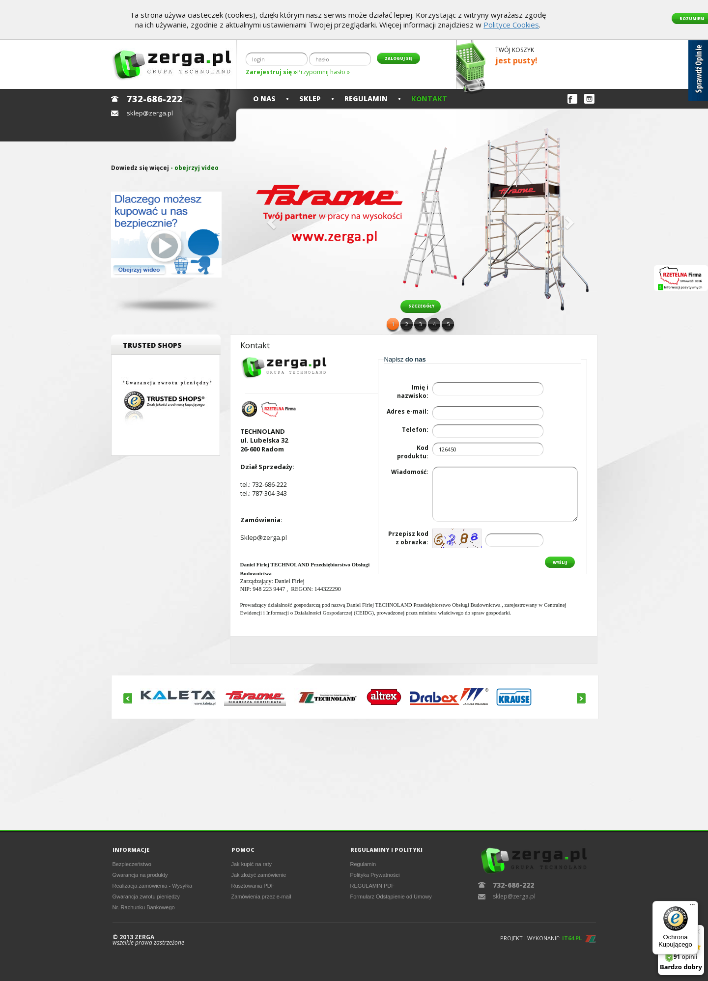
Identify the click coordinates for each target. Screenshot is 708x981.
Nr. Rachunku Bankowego (144, 907)
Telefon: (415, 429)
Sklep (310, 98)
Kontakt (429, 98)
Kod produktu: (412, 452)
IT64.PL (572, 938)
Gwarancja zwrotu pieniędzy (146, 896)
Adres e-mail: (407, 411)
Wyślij (560, 562)
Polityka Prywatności (375, 875)
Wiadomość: (409, 472)
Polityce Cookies (511, 24)
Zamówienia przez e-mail (261, 896)
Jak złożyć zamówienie (258, 875)
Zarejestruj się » (271, 72)
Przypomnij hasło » (323, 72)
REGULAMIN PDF (372, 886)
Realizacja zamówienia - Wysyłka (153, 886)
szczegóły (421, 305)
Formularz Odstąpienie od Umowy (391, 896)
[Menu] (692, 907)
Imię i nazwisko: (412, 391)
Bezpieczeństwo (132, 864)
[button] (270, 219)
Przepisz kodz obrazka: (408, 538)
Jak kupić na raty (251, 864)
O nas (264, 98)
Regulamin (366, 98)
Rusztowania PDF (253, 886)
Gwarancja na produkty (140, 875)
